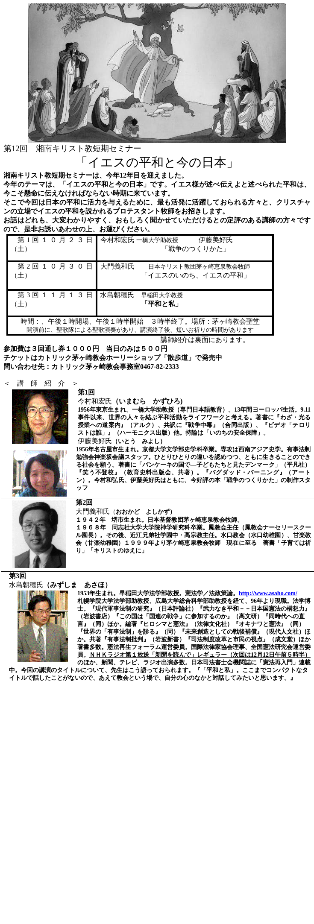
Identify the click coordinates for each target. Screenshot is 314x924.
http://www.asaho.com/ (268, 593)
